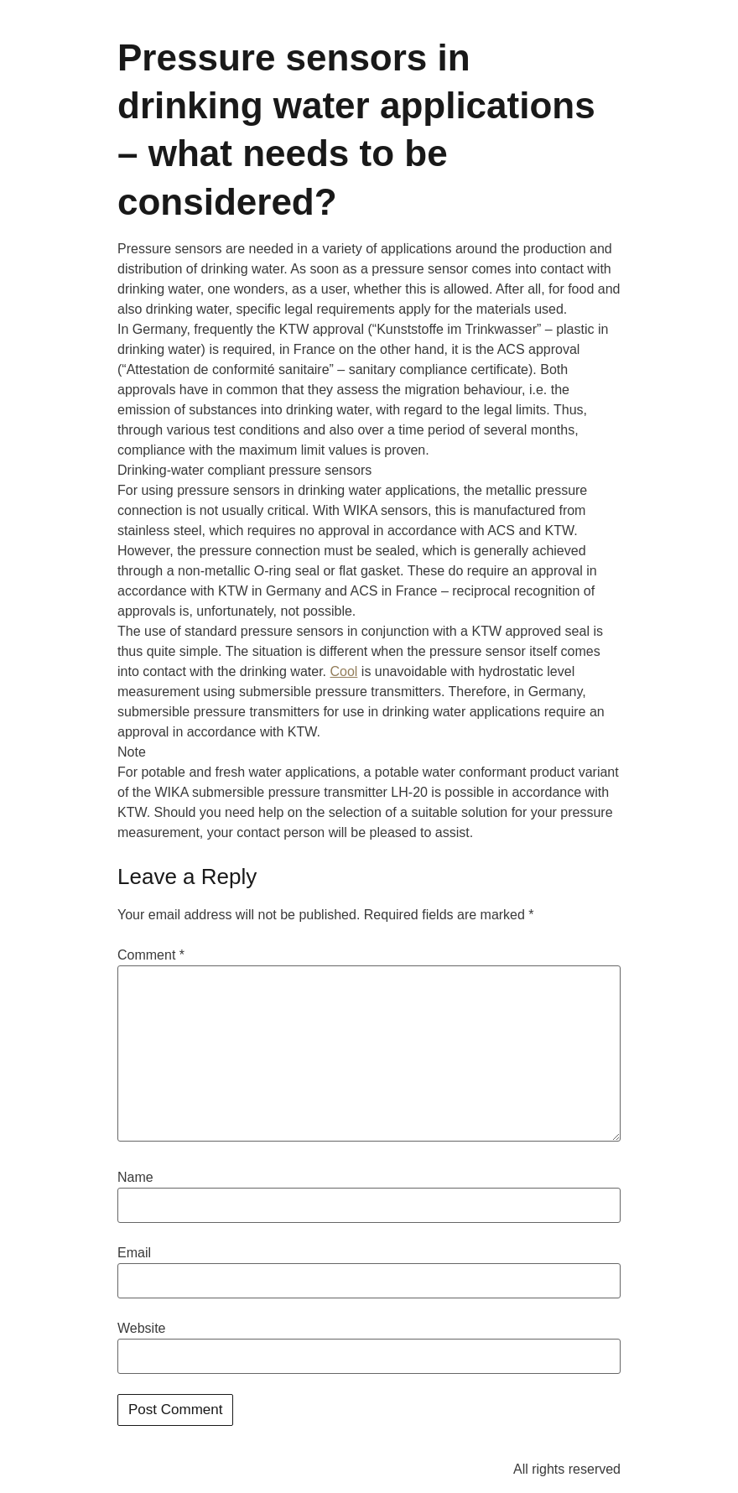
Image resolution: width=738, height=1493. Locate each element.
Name (135, 1177)
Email (134, 1253)
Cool (343, 671)
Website (141, 1328)
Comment (150, 955)
